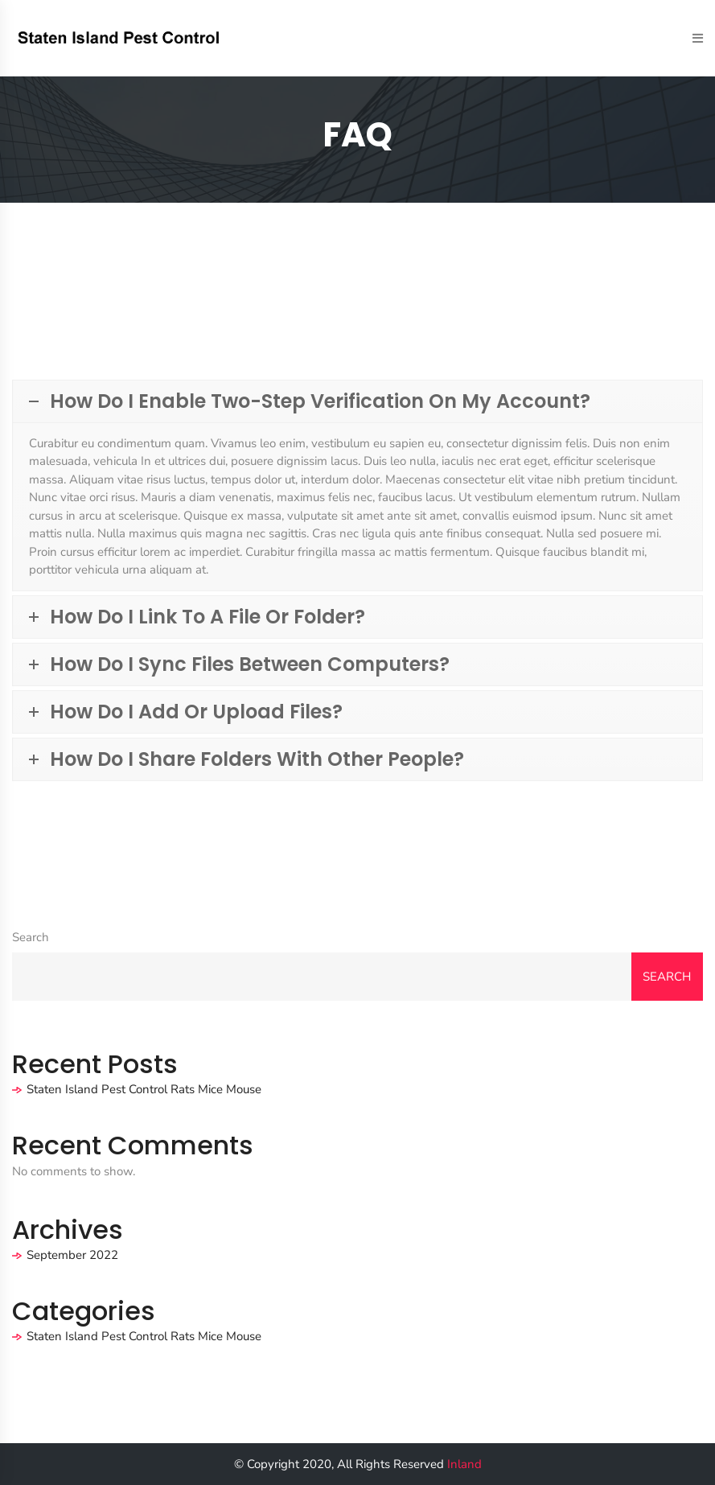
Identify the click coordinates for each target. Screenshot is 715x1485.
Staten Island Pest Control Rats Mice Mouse (144, 1089)
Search (30, 937)
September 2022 (72, 1255)
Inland (464, 1464)
